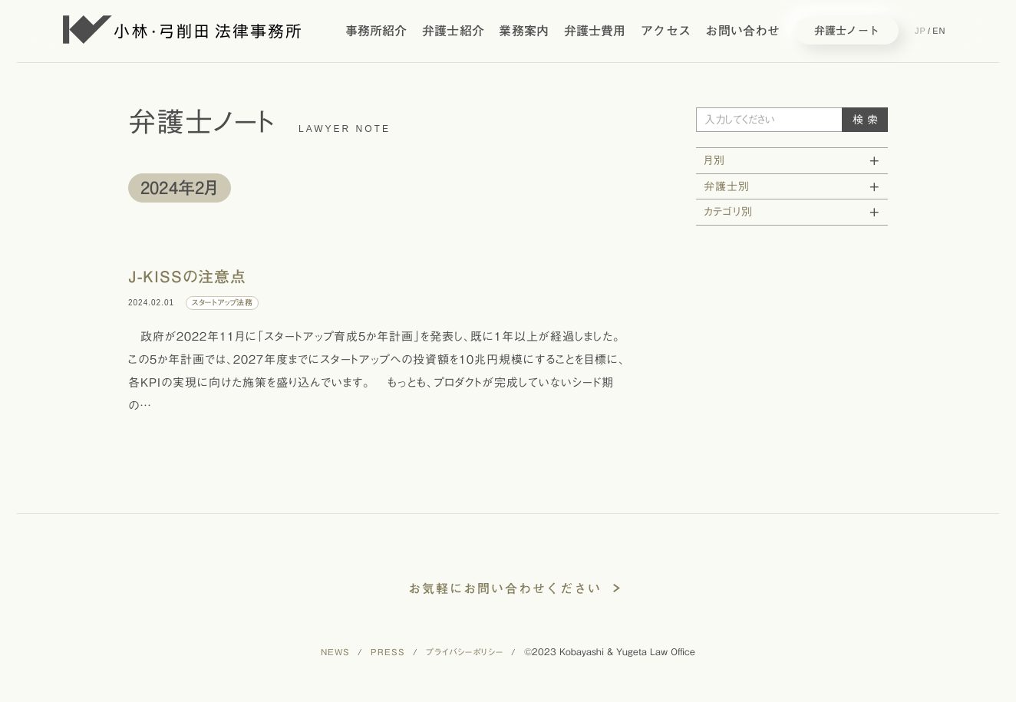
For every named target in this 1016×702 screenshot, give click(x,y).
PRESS (388, 652)
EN (938, 30)
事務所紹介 (376, 31)
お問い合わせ (742, 31)
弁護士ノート (846, 30)
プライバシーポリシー (464, 652)
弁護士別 (727, 186)
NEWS (335, 652)
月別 (714, 160)
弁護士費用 (595, 31)
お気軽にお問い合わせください (505, 588)
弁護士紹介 (453, 31)
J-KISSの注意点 (187, 276)
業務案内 (524, 31)
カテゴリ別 (728, 211)
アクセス (666, 31)
